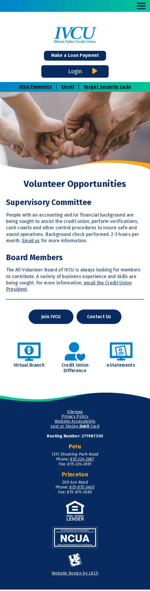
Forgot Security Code (107, 87)
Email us (31, 241)
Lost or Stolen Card (75, 427)
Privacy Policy (75, 417)
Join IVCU (51, 317)
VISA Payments (35, 87)
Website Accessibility (75, 422)
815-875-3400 (82, 488)
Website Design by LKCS (75, 575)
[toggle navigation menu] (139, 5)
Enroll (67, 87)
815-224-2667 (82, 460)
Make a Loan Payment (75, 56)
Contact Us (99, 317)
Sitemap (75, 413)
